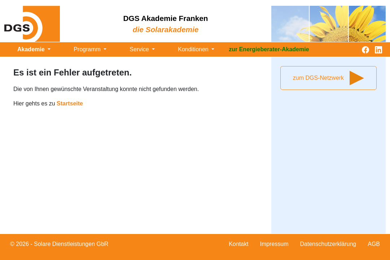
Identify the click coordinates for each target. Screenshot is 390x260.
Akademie (31, 49)
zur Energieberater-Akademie (269, 49)
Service (140, 49)
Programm (88, 49)
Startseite (70, 103)
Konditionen (194, 49)
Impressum (274, 244)
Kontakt (238, 244)
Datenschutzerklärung (328, 244)
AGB (374, 244)
